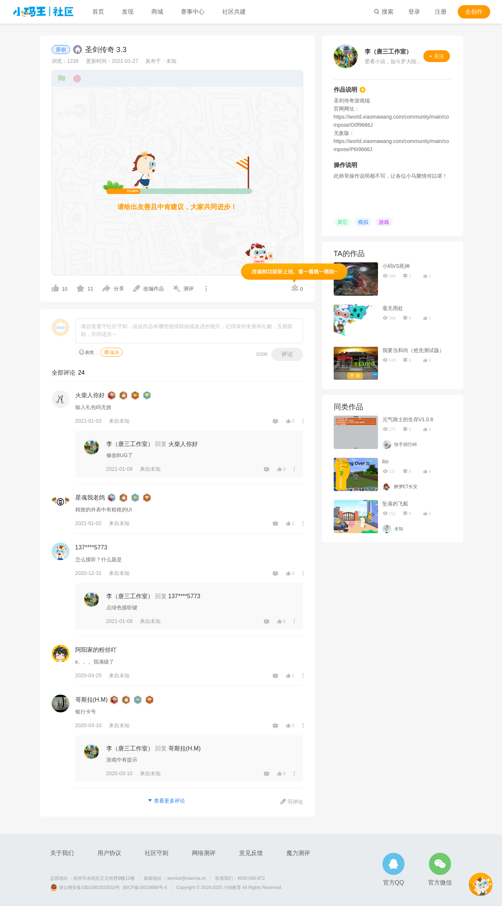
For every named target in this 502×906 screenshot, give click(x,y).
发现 (128, 11)
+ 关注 (436, 56)
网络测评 (204, 853)
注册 (441, 11)
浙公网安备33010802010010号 (89, 887)
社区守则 (156, 853)
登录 (414, 11)
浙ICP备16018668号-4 (145, 887)
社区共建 (234, 11)
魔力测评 (298, 853)
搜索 (383, 11)
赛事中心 (192, 11)
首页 (98, 11)
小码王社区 (43, 12)
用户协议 (109, 853)
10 (60, 288)
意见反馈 (251, 853)
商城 (157, 11)
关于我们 (62, 853)
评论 (287, 354)
